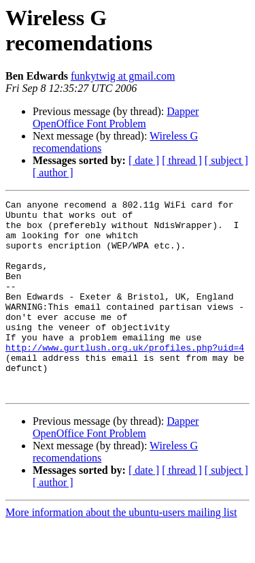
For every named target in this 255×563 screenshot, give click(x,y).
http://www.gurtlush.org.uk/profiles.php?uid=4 (124, 378)
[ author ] (53, 172)
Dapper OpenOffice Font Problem (116, 117)
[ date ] (144, 160)
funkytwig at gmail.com (123, 76)
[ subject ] (226, 160)
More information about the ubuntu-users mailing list (121, 551)
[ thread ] (182, 160)
